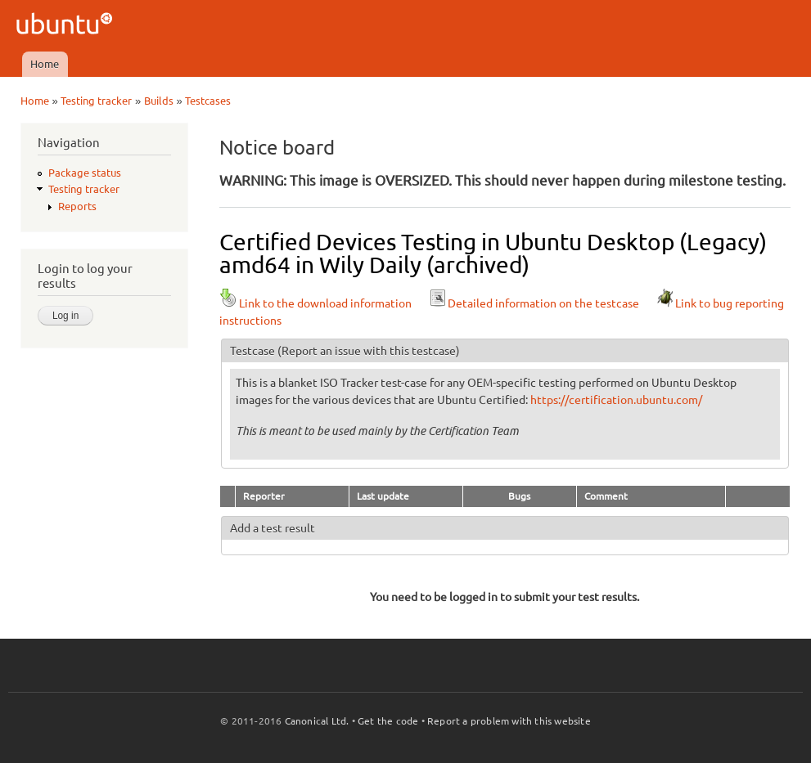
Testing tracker (96, 100)
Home (44, 64)
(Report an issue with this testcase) (368, 350)
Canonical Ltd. (317, 721)
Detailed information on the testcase (533, 303)
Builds (158, 100)
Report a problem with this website (509, 721)
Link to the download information (315, 303)
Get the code (388, 721)
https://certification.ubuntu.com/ (616, 399)
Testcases (208, 100)
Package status (84, 172)
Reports (77, 206)
